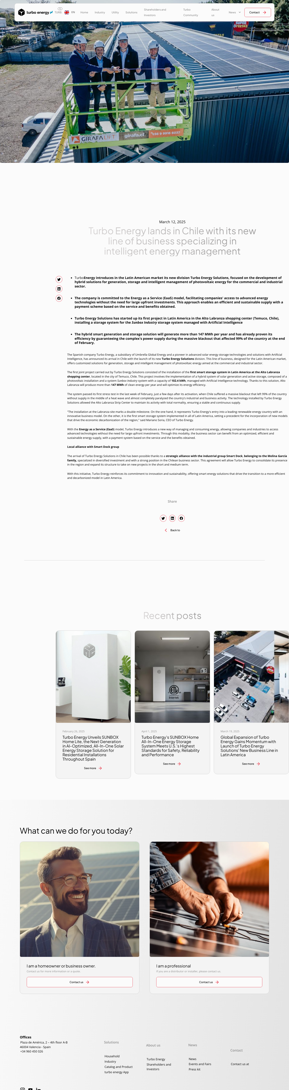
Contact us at (240, 1064)
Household (111, 1056)
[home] (33, 12)
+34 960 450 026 (31, 1051)
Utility (115, 12)
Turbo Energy (156, 1059)
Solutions (132, 12)
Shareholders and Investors (155, 12)
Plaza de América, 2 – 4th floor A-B (43, 1042)
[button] (69, 12)
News (192, 1059)
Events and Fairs (200, 1064)
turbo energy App (116, 1072)
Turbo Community (190, 12)
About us (215, 12)
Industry (100, 12)
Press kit (194, 1069)
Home (84, 12)
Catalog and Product (118, 1067)
